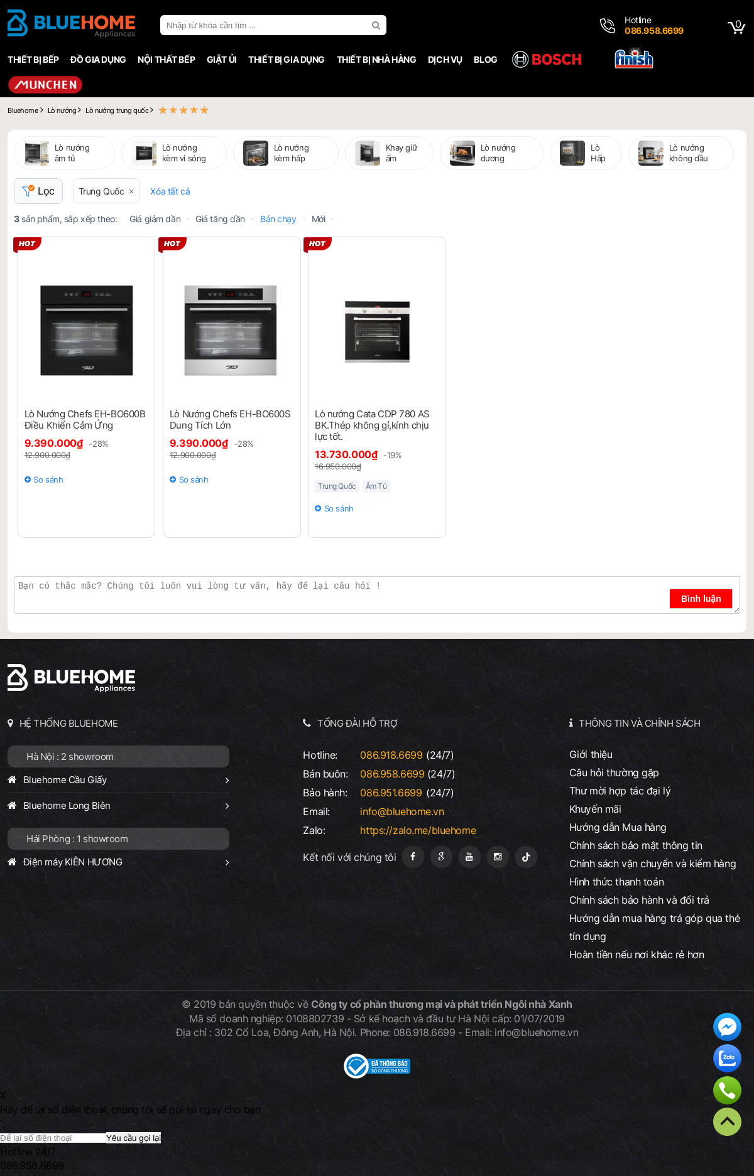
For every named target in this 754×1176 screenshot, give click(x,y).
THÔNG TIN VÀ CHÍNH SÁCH (639, 723)
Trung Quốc (101, 191)
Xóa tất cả (170, 191)
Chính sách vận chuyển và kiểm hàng (652, 863)
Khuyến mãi (595, 809)
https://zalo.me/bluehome (418, 830)
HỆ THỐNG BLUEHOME (68, 723)
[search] (377, 25)
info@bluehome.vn (402, 811)
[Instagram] (498, 857)
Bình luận (701, 599)
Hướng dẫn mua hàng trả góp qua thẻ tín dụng (654, 927)
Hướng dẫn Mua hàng (618, 827)
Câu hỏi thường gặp (614, 772)
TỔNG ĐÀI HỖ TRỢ (357, 723)
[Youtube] (470, 857)
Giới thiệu (591, 754)
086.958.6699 (392, 773)
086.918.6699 (391, 755)
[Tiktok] (526, 857)
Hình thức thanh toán (616, 881)
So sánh (48, 479)
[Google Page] (441, 857)
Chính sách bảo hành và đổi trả (639, 900)
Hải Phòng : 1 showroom (77, 839)
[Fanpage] (413, 857)
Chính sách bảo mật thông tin (635, 845)
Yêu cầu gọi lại (133, 1138)
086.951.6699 (391, 792)
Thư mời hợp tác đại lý (620, 790)
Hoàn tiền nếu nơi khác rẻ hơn (636, 954)
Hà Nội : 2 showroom (70, 756)
